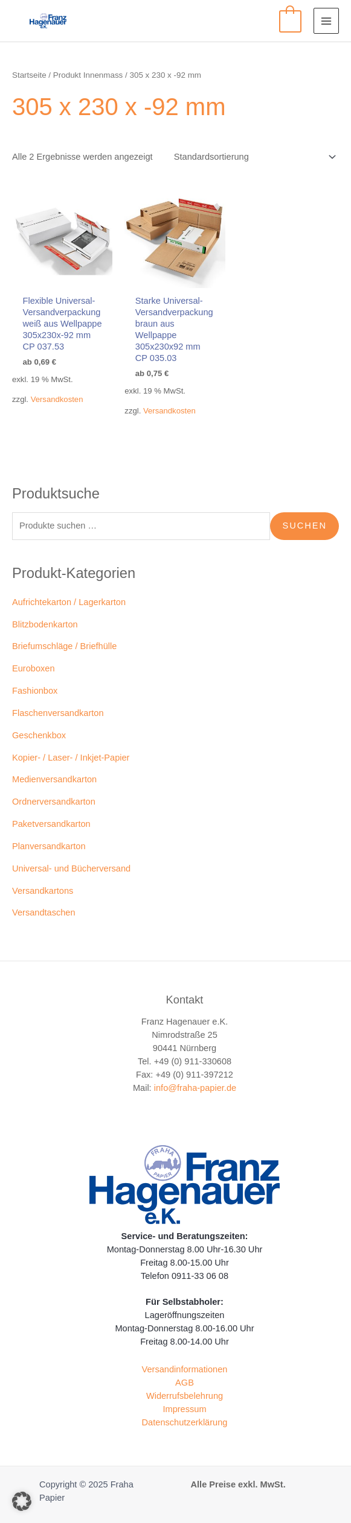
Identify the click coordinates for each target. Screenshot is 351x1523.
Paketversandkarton (51, 824)
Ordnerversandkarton (53, 801)
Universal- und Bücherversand (71, 868)
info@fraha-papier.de (195, 1088)
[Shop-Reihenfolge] (253, 157)
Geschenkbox (39, 735)
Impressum (184, 1409)
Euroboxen (33, 668)
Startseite (29, 75)
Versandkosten (57, 399)
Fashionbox (34, 691)
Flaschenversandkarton (58, 713)
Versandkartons (42, 891)
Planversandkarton (49, 846)
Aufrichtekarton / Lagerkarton (69, 602)
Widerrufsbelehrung (184, 1396)
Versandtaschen (44, 912)
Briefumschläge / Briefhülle (64, 646)
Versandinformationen (185, 1369)
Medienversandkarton (54, 779)
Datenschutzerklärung (185, 1422)
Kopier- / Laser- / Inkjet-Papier (70, 757)
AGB (184, 1382)
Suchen (304, 525)
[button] (21, 1501)
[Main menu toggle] (326, 20)
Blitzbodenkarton (45, 624)
